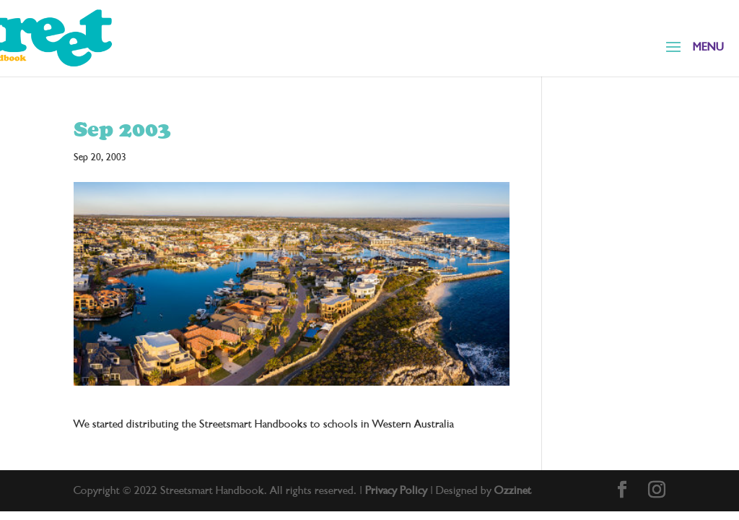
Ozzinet (512, 490)
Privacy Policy (396, 490)
